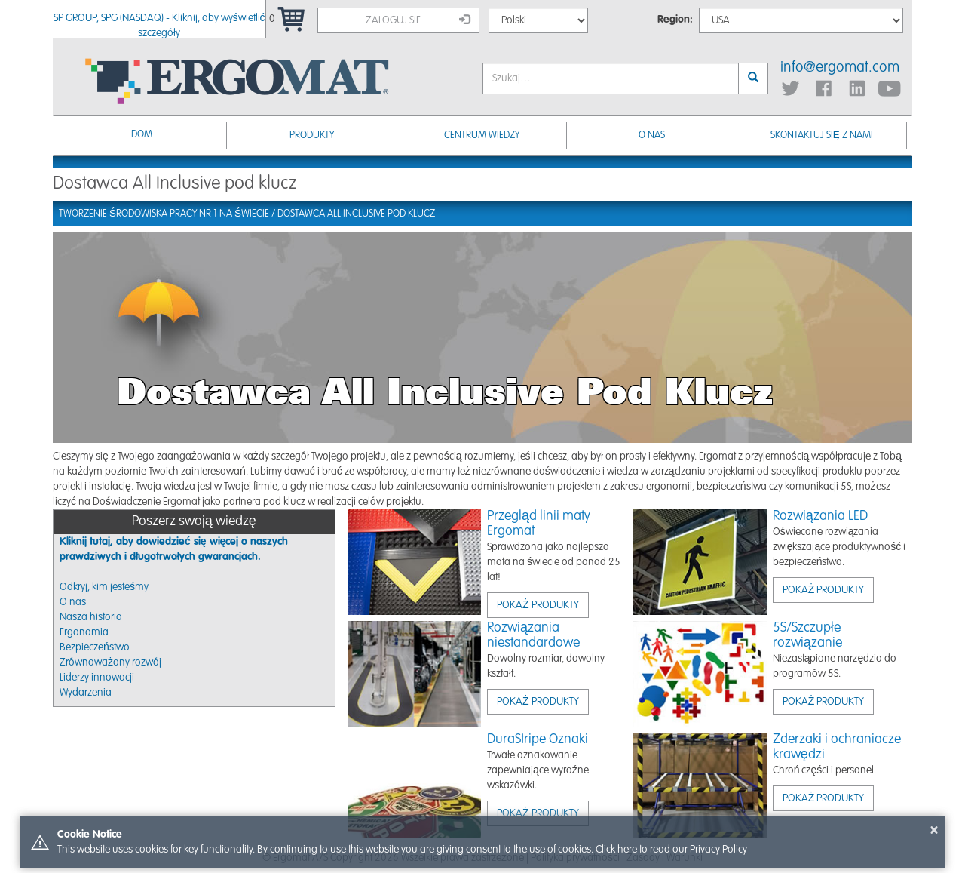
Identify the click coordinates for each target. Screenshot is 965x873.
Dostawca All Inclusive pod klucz (356, 214)
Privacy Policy (718, 849)
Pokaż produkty (538, 605)
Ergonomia (84, 632)
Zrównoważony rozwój (110, 662)
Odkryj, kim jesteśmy (104, 587)
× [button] (934, 830)
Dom (141, 135)
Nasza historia (91, 617)
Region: (675, 19)
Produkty (312, 135)
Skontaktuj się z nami (821, 135)
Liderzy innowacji (97, 677)
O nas (652, 135)
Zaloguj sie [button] (418, 20)
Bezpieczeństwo (95, 647)
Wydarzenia (86, 692)
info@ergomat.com (839, 67)
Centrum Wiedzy (481, 135)
